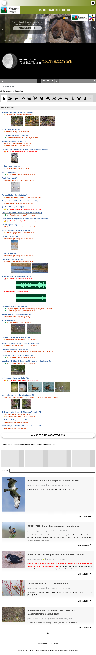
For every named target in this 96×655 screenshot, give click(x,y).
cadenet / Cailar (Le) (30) (10, 236)
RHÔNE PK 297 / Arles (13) (11, 166)
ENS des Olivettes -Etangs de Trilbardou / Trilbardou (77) (22, 412)
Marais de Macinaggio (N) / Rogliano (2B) (16, 230)
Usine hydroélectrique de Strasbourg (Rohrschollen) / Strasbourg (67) (26, 361)
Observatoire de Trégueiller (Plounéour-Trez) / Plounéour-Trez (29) (25, 219)
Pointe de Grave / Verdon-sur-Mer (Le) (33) (16, 276)
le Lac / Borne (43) (8, 320)
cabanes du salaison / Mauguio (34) (14, 306)
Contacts (50, 643)
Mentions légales (42, 643)
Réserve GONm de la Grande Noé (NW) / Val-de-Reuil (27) (22, 213)
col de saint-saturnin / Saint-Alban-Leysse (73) (18, 395)
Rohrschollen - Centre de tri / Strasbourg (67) (17, 355)
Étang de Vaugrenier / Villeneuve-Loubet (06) (17, 112)
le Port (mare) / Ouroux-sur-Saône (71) (15, 378)
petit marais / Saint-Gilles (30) (12, 259)
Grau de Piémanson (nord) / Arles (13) (15, 135)
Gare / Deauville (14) (9, 172)
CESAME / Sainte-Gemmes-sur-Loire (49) (16, 337)
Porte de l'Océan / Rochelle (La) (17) (14, 195)
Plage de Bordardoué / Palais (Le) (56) (15, 349)
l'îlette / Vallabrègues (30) (10, 253)
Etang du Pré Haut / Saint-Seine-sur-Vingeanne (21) (20, 201)
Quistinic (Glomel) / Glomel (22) (13, 207)
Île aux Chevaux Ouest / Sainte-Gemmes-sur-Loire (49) (21, 343)
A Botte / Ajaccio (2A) (9, 225)
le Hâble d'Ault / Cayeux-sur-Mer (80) (14, 420)
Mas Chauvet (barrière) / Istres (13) (14, 141)
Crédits (56, 643)
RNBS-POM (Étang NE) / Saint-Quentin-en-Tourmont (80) (21, 426)
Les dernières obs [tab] (8, 87)
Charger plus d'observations (48, 435)
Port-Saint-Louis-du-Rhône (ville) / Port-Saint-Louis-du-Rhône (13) (25, 149)
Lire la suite (84, 516)
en (66, 17)
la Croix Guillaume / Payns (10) (12, 129)
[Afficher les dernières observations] (11, 91)
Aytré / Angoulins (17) (9, 178)
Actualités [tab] (5, 471)
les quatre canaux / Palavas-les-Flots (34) (16, 314)
